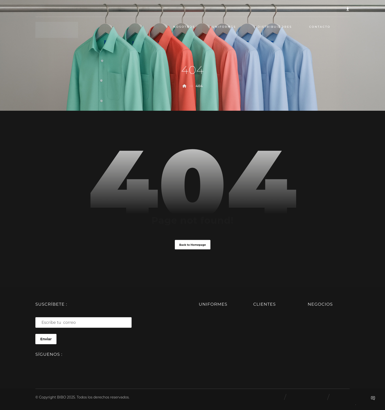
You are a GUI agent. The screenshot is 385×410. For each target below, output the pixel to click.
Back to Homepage (192, 244)
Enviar (46, 339)
